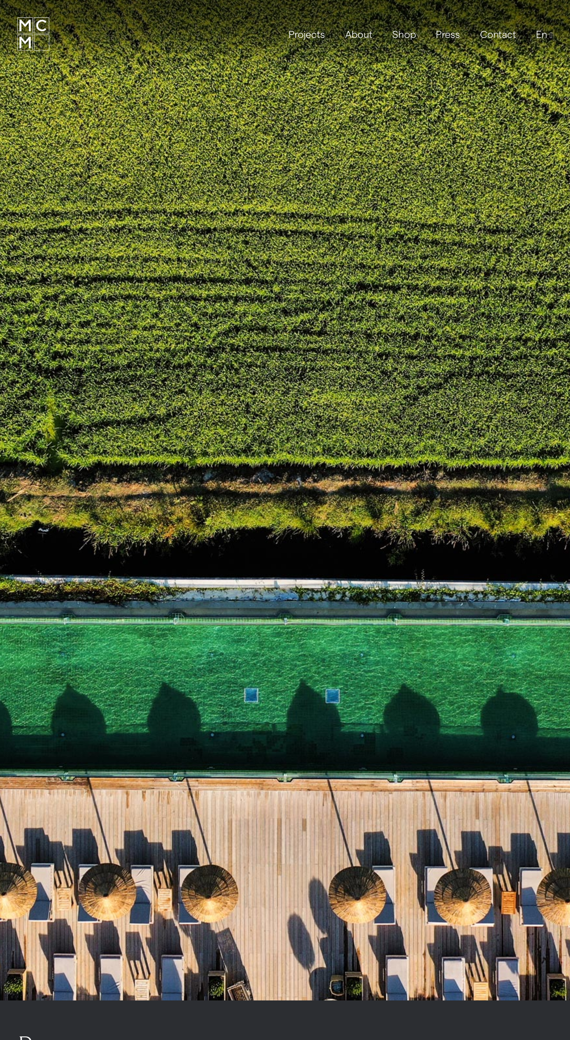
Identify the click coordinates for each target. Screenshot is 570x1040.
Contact (498, 34)
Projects (307, 34)
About (358, 34)
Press (448, 34)
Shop (404, 34)
